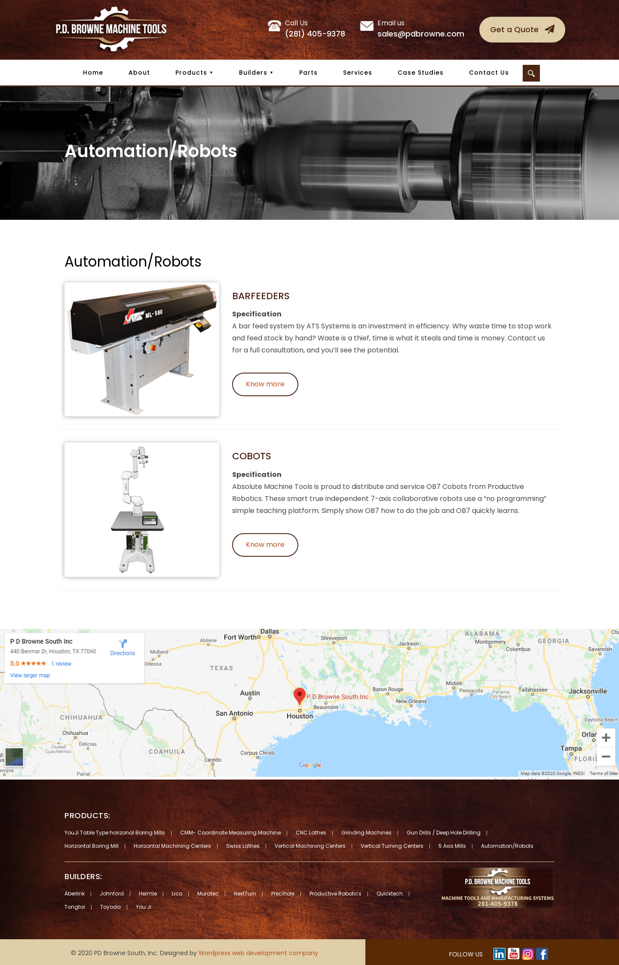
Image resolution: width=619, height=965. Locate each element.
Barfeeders (261, 296)
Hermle (148, 893)
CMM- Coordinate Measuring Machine (230, 832)
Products (191, 72)
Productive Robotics (336, 893)
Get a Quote (514, 29)
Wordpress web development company (258, 953)
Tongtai (74, 906)
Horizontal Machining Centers (172, 846)
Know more (265, 384)
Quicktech (390, 893)
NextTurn (245, 893)
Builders (253, 72)
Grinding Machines (366, 832)
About (139, 72)
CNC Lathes (311, 832)
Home (93, 72)
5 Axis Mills (452, 846)
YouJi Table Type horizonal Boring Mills (114, 832)
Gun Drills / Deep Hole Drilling (444, 832)
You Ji (143, 906)
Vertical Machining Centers (310, 846)
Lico (177, 893)
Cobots (251, 456)
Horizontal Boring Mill (91, 846)
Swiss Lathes (243, 846)
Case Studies (421, 72)
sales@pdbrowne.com (420, 28)
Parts (308, 72)
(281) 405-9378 (315, 28)
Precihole (282, 893)
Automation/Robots (507, 846)
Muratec (208, 893)
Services (357, 72)
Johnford (112, 893)
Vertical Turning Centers (392, 846)
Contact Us (489, 72)
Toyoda (110, 906)
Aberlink (74, 893)
